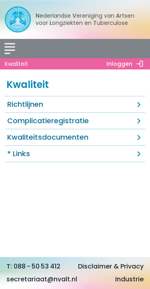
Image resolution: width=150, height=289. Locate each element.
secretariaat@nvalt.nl (41, 279)
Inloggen (126, 64)
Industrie (129, 279)
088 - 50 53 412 (37, 266)
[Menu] (9, 48)
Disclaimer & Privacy (111, 266)
